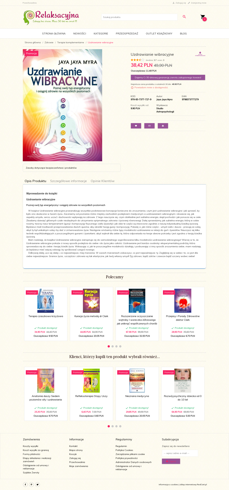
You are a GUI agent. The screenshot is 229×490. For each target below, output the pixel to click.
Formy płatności (31, 454)
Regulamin (121, 446)
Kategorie (101, 33)
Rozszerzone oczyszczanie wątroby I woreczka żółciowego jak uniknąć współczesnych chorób (137, 319)
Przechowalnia (77, 462)
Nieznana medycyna (137, 396)
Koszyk (73, 454)
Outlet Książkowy (159, 33)
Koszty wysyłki (30, 446)
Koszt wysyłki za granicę (36, 450)
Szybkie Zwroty (31, 472)
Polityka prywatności (127, 458)
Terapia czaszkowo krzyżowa (45, 316)
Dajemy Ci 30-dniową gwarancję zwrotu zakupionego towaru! (168, 77)
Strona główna (54, 33)
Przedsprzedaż (127, 33)
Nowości (79, 33)
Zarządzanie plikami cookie (130, 454)
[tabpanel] (114, 227)
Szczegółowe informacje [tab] (68, 181)
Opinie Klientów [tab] (103, 181)
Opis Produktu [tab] (35, 181)
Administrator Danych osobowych (134, 462)
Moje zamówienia (78, 466)
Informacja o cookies (168, 484)
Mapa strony (76, 450)
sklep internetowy (188, 484)
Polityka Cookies (124, 450)
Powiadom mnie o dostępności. (151, 87)
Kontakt (73, 446)
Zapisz (171, 461)
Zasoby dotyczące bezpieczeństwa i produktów (51, 167)
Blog (183, 33)
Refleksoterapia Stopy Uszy (91, 396)
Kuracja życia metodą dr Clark (91, 316)
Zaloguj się (75, 458)
